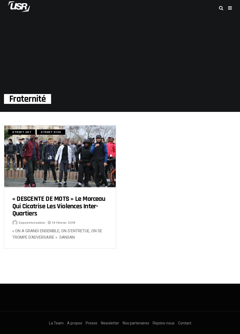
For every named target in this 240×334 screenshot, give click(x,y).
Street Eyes (51, 132)
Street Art (21, 132)
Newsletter (110, 323)
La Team (56, 323)
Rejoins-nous (164, 323)
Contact (184, 323)
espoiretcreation (32, 223)
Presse (91, 323)
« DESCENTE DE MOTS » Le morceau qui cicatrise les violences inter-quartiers (58, 206)
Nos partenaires (136, 323)
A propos (74, 323)
